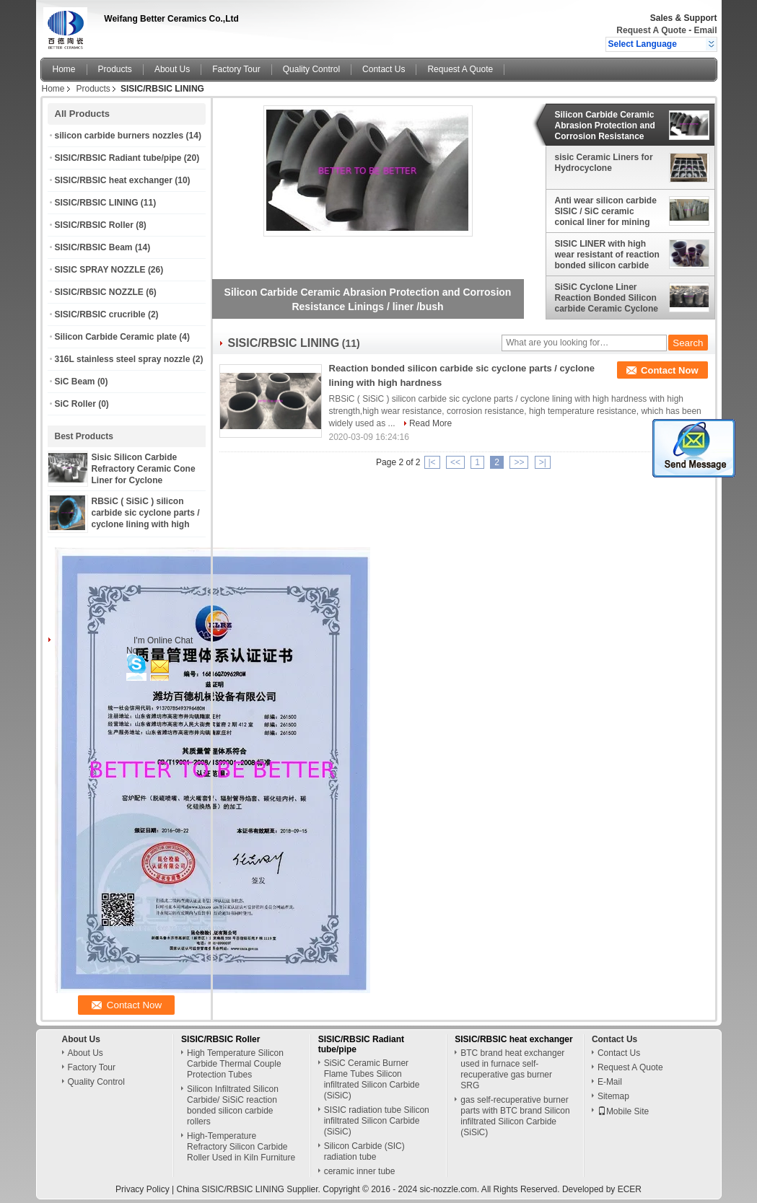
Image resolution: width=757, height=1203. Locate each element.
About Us (172, 69)
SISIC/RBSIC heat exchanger (113, 180)
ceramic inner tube (359, 1171)
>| (542, 462)
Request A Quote (651, 30)
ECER (630, 1189)
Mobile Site (623, 1111)
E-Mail (610, 1082)
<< (455, 462)
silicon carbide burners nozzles (119, 136)
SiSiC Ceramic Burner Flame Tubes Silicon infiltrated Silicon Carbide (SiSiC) (372, 1079)
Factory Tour (236, 69)
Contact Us (383, 69)
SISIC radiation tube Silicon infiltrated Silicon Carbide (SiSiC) (376, 1121)
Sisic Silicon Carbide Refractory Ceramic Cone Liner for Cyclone (144, 468)
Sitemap (613, 1096)
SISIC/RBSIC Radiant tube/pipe (118, 158)
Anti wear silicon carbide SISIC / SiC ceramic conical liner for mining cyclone (606, 211)
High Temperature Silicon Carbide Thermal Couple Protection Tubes (235, 1064)
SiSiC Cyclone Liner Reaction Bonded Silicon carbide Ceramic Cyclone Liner (606, 298)
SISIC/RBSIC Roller (94, 225)
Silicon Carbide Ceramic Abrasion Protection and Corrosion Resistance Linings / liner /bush (605, 125)
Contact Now (669, 370)
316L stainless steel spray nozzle (123, 359)
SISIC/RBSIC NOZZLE (99, 292)
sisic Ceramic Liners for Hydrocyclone (604, 162)
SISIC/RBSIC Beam (94, 247)
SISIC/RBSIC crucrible (100, 314)
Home (64, 69)
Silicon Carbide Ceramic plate (116, 337)
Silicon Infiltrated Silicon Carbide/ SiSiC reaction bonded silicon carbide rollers (233, 1105)
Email (705, 30)
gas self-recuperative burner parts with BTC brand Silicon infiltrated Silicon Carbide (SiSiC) (514, 1116)
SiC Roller (75, 404)
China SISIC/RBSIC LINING (230, 1189)
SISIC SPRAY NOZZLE (100, 270)
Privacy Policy (142, 1189)
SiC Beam (75, 381)
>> (519, 462)
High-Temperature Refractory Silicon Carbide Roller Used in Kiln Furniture (241, 1147)
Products (115, 69)
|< (432, 462)
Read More (430, 423)
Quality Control (311, 69)
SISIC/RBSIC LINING (97, 203)
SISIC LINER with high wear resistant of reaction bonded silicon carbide (607, 254)
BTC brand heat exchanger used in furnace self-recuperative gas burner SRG (512, 1069)
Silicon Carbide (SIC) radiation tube (364, 1151)
